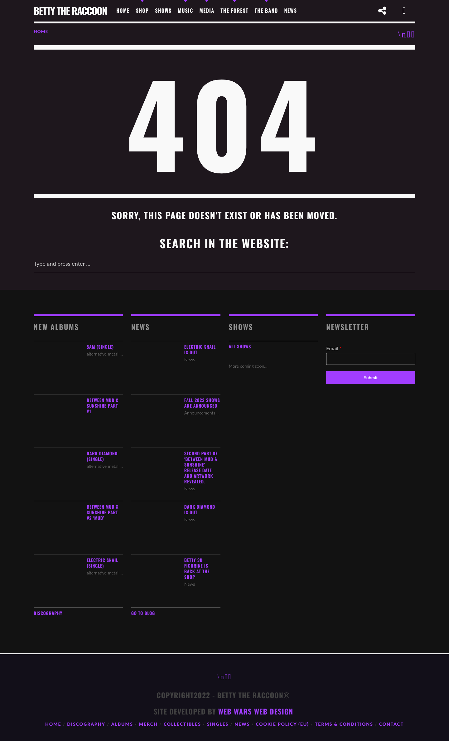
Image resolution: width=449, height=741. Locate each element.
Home (41, 31)
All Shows (240, 346)
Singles (218, 724)
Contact (391, 724)
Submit (371, 377)
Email (333, 348)
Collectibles (182, 724)
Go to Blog (143, 613)
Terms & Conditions (344, 724)
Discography (48, 613)
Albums (122, 724)
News (242, 724)
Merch (148, 724)
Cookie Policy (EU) (282, 724)
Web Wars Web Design (255, 711)
